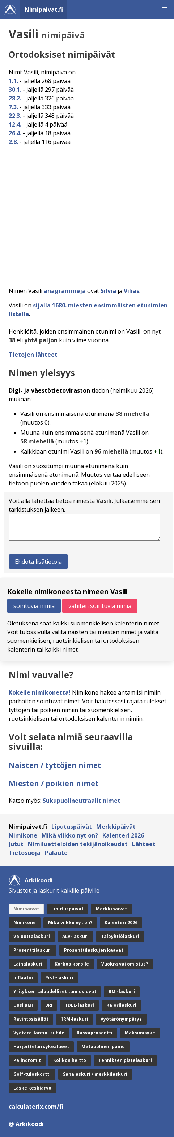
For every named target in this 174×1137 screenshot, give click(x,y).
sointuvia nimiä (34, 606)
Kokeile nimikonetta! (40, 692)
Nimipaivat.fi (44, 9)
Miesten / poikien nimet (54, 783)
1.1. (13, 81)
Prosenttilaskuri (32, 950)
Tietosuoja (25, 853)
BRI (48, 1005)
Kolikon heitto (69, 1060)
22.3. (15, 116)
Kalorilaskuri (121, 1005)
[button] (164, 9)
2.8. (13, 142)
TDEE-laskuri (79, 1005)
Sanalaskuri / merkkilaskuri (95, 1074)
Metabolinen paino (103, 1046)
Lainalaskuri (27, 964)
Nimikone (23, 835)
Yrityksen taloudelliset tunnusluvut (54, 991)
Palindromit (27, 1060)
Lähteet (144, 844)
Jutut (16, 844)
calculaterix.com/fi (36, 1107)
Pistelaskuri (59, 978)
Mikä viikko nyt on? (70, 835)
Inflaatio (23, 978)
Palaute (56, 853)
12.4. (15, 124)
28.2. (15, 98)
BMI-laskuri (122, 991)
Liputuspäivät (71, 827)
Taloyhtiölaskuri (120, 936)
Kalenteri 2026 (123, 835)
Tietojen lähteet (33, 355)
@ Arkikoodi (26, 1124)
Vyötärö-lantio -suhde (38, 1033)
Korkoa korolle (72, 964)
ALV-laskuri (75, 936)
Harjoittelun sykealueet (41, 1046)
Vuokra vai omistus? (124, 964)
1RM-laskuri (74, 1019)
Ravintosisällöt (30, 1019)
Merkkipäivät (116, 827)
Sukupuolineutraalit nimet (81, 801)
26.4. (15, 133)
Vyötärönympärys (121, 1019)
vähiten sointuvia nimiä (99, 606)
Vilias (131, 291)
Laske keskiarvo (32, 1088)
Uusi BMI (23, 1005)
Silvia (108, 291)
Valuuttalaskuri (31, 936)
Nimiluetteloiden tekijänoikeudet (78, 844)
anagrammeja (65, 291)
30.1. (15, 90)
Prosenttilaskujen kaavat (93, 950)
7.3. (13, 107)
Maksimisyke (140, 1033)
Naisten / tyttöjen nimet (55, 765)
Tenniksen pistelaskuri (125, 1060)
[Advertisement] (87, 214)
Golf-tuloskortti (32, 1074)
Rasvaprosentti (95, 1033)
